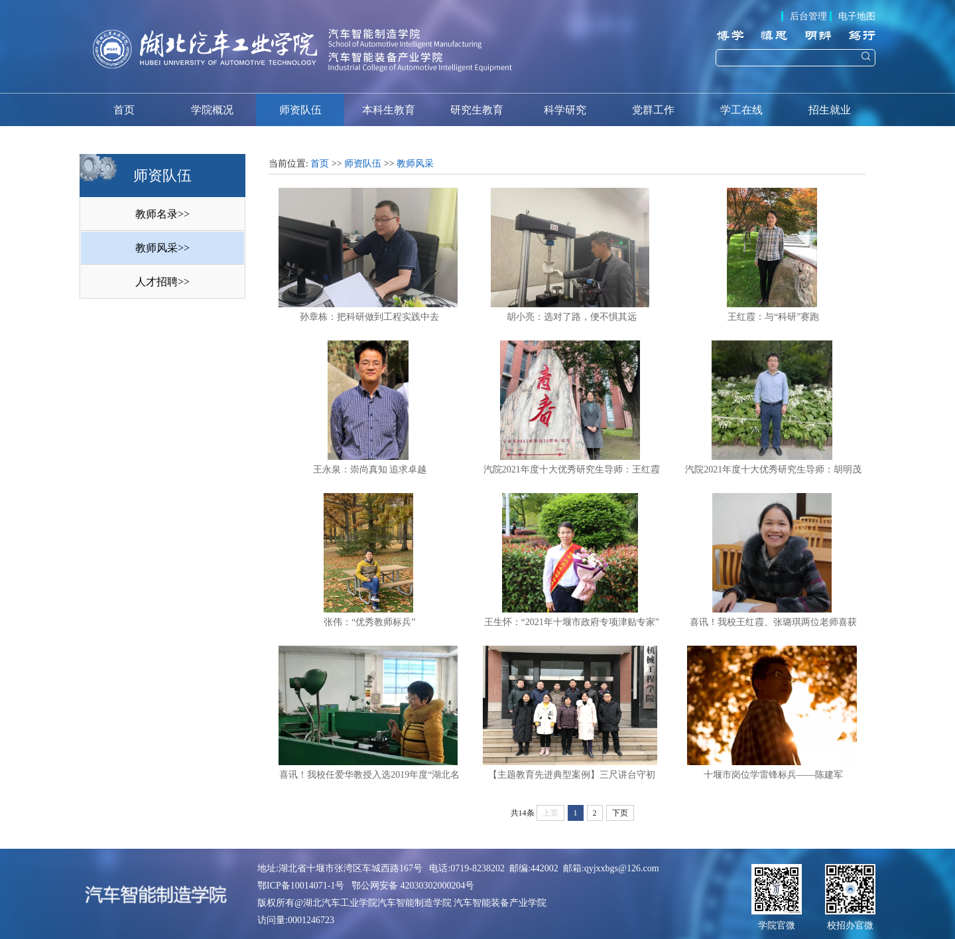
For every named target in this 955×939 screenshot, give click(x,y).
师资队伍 (300, 109)
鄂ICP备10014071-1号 (300, 886)
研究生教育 (476, 109)
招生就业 (829, 109)
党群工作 (653, 109)
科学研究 (565, 109)
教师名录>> (162, 214)
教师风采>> (162, 247)
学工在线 (741, 109)
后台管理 (808, 16)
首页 (124, 109)
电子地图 (856, 16)
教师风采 (415, 164)
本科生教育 (388, 109)
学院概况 (212, 109)
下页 (620, 813)
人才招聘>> (162, 281)
